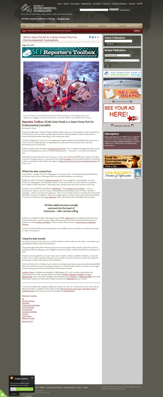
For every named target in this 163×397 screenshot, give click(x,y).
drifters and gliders (43, 222)
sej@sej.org (29, 396)
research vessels (52, 180)
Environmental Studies (31, 305)
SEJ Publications (66, 26)
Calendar (93, 26)
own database (50, 197)
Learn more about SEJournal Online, (118, 141)
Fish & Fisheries (28, 307)
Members (42, 387)
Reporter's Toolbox (77, 274)
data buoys (57, 188)
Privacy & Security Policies (54, 387)
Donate (66, 3)
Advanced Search (125, 10)
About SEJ (133, 26)
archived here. (69, 291)
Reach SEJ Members (119, 3)
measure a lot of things (75, 188)
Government (27, 310)
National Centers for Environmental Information (78, 161)
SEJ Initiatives (35, 26)
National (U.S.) (27, 321)
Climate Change (28, 301)
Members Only (86, 3)
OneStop (67, 159)
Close (32, 378)
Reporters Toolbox (29, 296)
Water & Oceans (28, 318)
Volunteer (132, 3)
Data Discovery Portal (57, 148)
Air (23, 299)
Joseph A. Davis (28, 272)
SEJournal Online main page (70, 289)
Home (59, 3)
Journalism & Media (29, 312)
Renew (79, 387)
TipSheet (65, 274)
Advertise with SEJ (122, 125)
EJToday (73, 276)
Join (37, 387)
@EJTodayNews (86, 276)
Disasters (25, 303)
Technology (26, 316)
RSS (138, 3)
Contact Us (106, 3)
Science (25, 314)
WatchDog (71, 279)
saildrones (69, 218)
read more (14, 394)
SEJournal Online (111, 137)
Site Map (85, 387)
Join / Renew (75, 3)
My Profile (97, 3)
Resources (112, 26)
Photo (36, 118)
